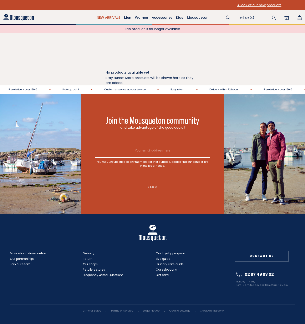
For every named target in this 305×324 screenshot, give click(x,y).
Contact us (262, 256)
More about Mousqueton (28, 253)
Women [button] (141, 17)
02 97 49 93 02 (255, 274)
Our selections (166, 269)
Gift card (162, 275)
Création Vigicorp (212, 311)
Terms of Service (122, 311)
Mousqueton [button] (197, 17)
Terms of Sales (91, 311)
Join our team (20, 264)
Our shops (90, 264)
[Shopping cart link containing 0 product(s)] (299, 17)
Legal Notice (151, 311)
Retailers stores (94, 269)
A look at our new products (74, 5)
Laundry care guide (170, 264)
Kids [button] (179, 17)
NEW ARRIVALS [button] (108, 17)
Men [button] (127, 17)
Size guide (163, 259)
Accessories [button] (162, 17)
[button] (228, 17)
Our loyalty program (170, 253)
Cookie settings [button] (179, 311)
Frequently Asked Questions (103, 275)
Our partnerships (22, 259)
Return (87, 259)
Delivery (88, 253)
